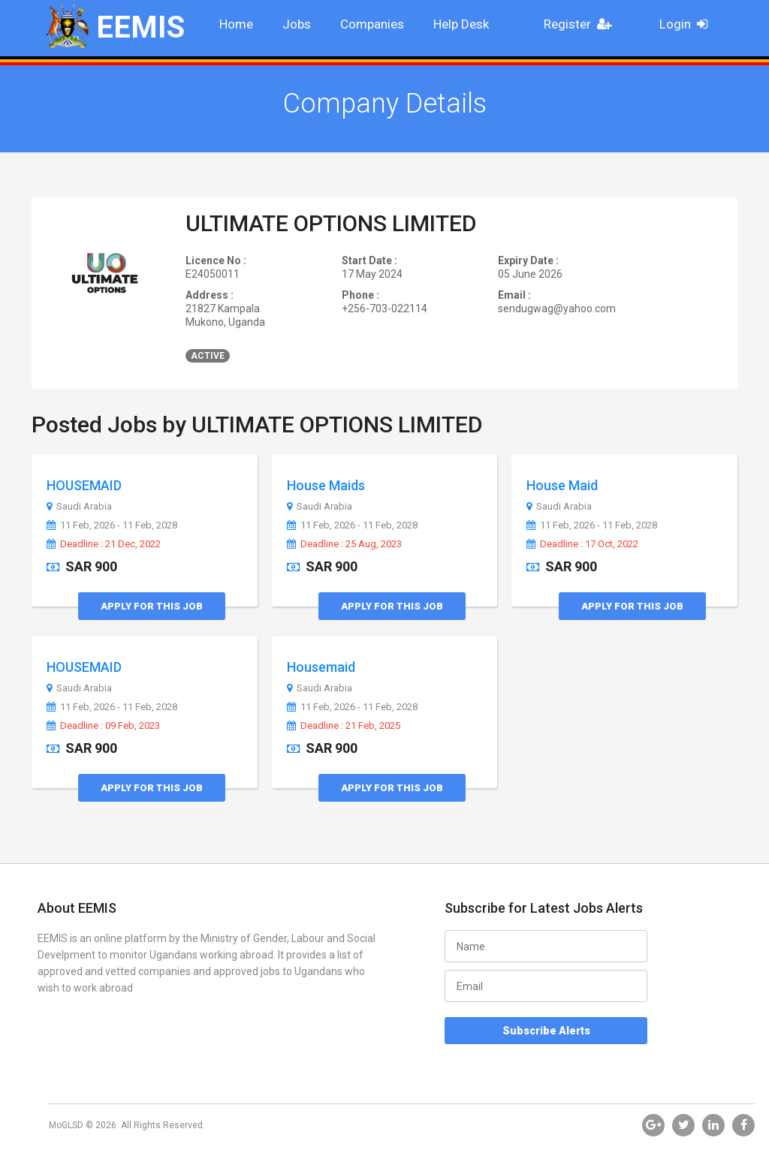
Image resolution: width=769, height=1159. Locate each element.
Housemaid (321, 667)
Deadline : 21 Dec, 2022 (104, 544)
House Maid (562, 485)
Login (688, 24)
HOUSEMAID (84, 485)
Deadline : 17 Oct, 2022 (582, 544)
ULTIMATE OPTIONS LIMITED (331, 223)
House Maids (326, 485)
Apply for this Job (152, 606)
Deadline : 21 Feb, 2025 (343, 726)
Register (582, 24)
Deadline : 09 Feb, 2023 (103, 726)
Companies (372, 24)
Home (236, 24)
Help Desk (461, 24)
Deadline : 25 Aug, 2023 (344, 544)
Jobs (296, 24)
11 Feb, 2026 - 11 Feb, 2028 (112, 525)
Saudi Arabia (79, 506)
